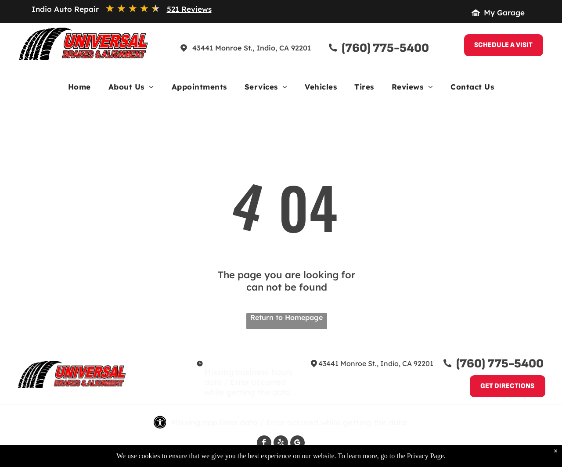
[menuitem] (79, 89)
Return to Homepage (286, 317)
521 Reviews (189, 9)
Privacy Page (425, 459)
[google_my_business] (297, 443)
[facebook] (264, 443)
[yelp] (281, 443)
